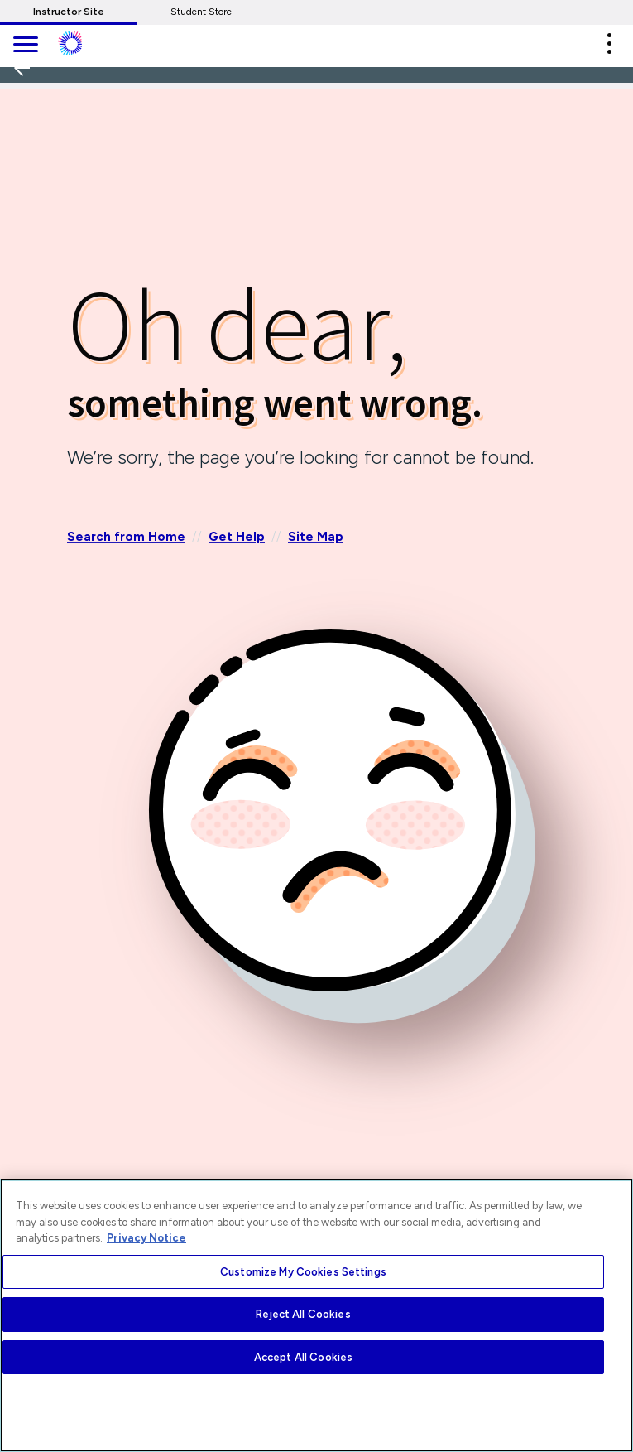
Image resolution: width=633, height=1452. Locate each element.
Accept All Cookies (303, 1357)
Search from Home (126, 537)
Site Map (315, 537)
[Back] (27, 123)
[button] (609, 43)
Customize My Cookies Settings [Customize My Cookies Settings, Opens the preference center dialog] (303, 1272)
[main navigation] (25, 46)
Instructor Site (68, 11)
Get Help (237, 537)
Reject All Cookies (303, 1314)
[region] (316, 1315)
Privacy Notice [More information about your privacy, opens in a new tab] (146, 1238)
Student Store (201, 11)
